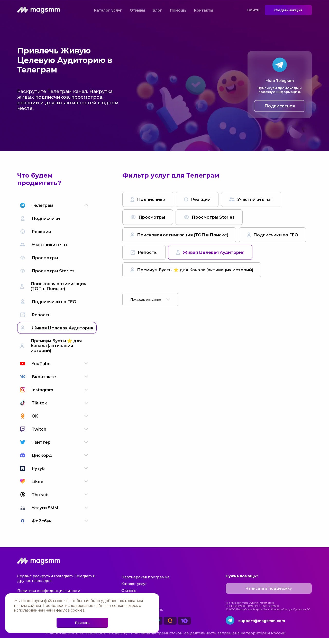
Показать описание (150, 299)
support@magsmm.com (261, 620)
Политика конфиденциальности (48, 590)
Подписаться (279, 106)
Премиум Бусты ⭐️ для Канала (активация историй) (191, 269)
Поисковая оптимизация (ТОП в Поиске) (179, 234)
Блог (157, 10)
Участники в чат (251, 199)
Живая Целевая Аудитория (210, 252)
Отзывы (137, 10)
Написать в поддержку (268, 588)
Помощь (178, 10)
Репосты (144, 252)
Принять (82, 623)
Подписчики (147, 199)
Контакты (203, 10)
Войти (253, 10)
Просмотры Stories (209, 217)
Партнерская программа (145, 577)
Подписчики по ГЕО (272, 234)
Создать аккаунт (288, 10)
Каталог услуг (108, 10)
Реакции (197, 199)
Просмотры (147, 217)
